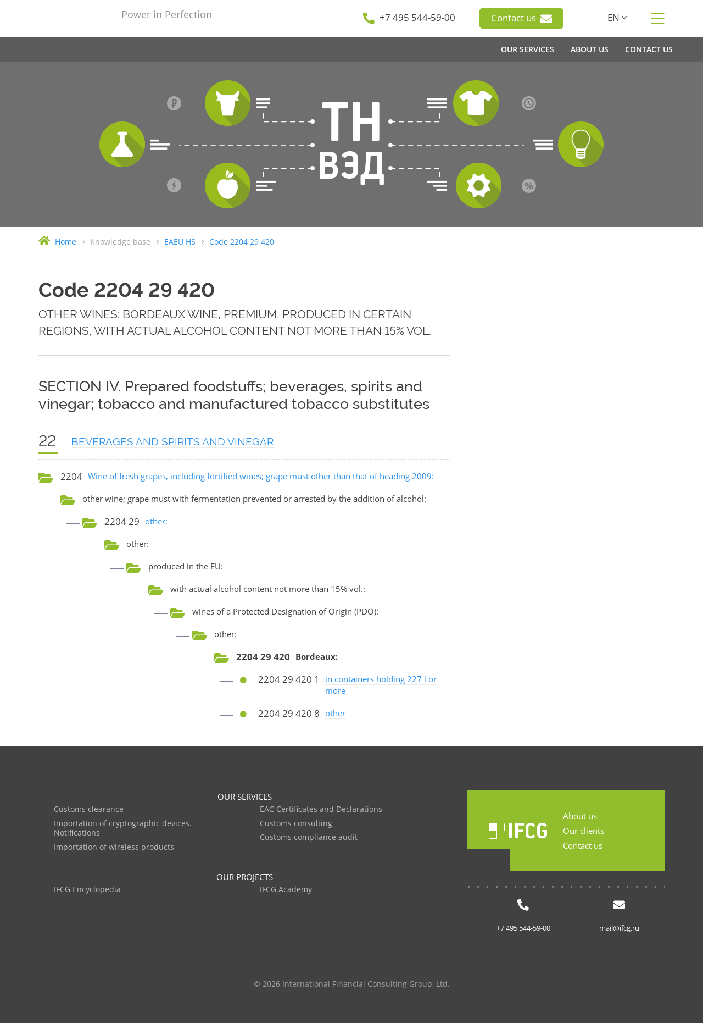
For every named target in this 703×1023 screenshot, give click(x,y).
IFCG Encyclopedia (87, 889)
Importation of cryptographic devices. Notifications (123, 828)
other (335, 712)
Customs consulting (296, 823)
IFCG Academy (286, 889)
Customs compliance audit (309, 837)
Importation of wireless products (114, 847)
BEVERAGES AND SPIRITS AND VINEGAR (172, 441)
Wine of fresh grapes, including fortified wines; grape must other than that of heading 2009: (261, 476)
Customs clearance (89, 809)
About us (580, 815)
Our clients (583, 830)
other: (156, 521)
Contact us (521, 18)
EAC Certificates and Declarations (321, 809)
